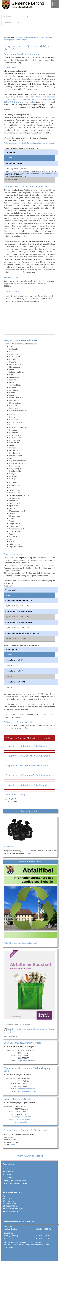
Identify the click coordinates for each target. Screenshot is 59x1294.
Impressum (7, 1174)
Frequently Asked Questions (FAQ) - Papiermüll (28, 765)
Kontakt (6, 1168)
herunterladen (9, 1036)
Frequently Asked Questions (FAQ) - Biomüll (26, 746)
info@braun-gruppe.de (24, 1117)
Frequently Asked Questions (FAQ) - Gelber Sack (28, 755)
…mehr (28, 853)
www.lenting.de (12, 1211)
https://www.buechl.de (27, 1060)
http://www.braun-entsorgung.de (22, 1120)
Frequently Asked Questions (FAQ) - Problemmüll (29, 775)
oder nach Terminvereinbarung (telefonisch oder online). (26, 1242)
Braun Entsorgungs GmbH (17, 1098)
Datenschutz (8, 1177)
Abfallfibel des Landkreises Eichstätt (20, 943)
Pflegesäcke (9, 846)
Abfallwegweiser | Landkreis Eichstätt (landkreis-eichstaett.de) (29, 143)
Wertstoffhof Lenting (15, 794)
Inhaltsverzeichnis (10, 1171)
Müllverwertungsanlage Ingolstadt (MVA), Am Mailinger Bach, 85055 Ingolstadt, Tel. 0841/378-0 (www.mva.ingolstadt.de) (29, 99)
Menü (54, 4)
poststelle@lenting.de (14, 1208)
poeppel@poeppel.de (26, 1088)
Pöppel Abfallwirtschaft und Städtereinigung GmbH (27, 1069)
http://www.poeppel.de (27, 1091)
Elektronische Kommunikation (15, 1183)
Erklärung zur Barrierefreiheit (14, 1180)
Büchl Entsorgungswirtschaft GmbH (22, 1042)
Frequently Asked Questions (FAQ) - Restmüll (26, 785)
